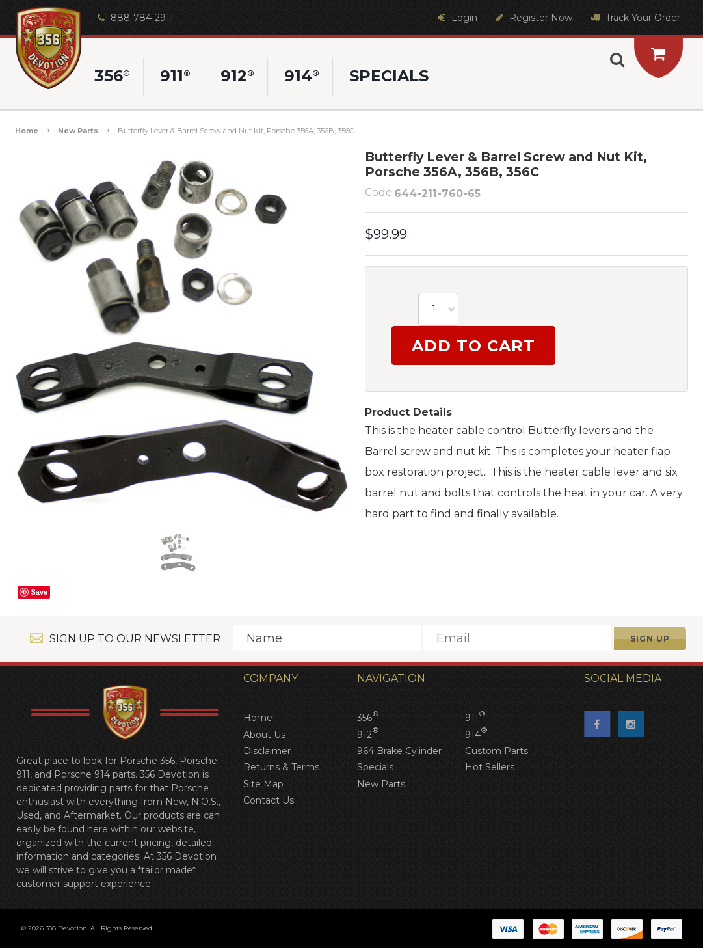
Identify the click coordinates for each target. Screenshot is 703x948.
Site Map (263, 784)
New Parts (78, 130)
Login (455, 18)
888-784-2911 (134, 18)
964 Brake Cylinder (399, 751)
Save (39, 592)
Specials (375, 767)
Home (26, 130)
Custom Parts (496, 751)
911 (475, 717)
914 (476, 733)
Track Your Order (633, 18)
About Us (264, 734)
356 (368, 717)
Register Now (532, 18)
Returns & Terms (281, 767)
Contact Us (268, 800)
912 (368, 733)
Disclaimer (267, 751)
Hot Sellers (489, 767)
